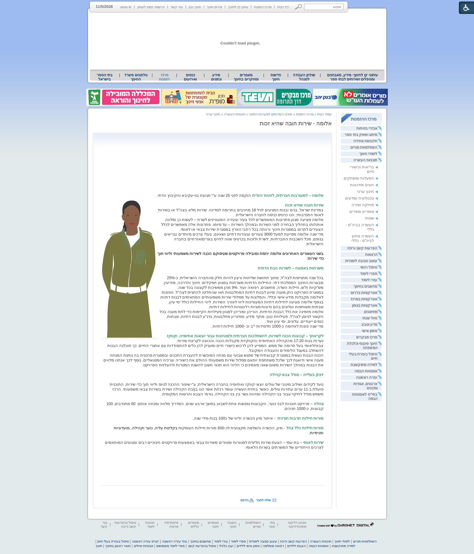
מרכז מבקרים (366, 337)
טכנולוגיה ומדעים (359, 198)
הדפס (244, 500)
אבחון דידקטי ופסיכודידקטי (297, 524)
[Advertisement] (214, 149)
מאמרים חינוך (213, 524)
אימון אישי (369, 331)
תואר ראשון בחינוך (118, 546)
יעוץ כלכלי (226, 546)
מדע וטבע (369, 324)
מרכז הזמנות (262, 7)
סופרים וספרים (361, 211)
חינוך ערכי (365, 191)
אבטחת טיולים (143, 546)
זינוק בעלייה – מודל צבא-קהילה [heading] (297, 374)
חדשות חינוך (276, 77)
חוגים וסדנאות (362, 185)
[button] (298, 7)
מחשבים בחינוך (365, 286)
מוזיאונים (371, 312)
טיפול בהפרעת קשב (202, 546)
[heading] (240, 195)
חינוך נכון (195, 7)
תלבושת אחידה (365, 141)
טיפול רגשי (368, 267)
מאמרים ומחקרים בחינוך (246, 77)
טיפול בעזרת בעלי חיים (112, 541)
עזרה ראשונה (366, 377)
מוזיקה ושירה (363, 205)
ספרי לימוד (368, 274)
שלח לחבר (263, 500)
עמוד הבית (324, 114)
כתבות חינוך (232, 524)
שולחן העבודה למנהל (304, 77)
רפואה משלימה (273, 546)
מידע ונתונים (216, 77)
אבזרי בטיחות (366, 128)
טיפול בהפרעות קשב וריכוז (125, 524)
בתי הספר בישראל (104, 77)
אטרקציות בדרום (364, 293)
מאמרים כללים (193, 524)
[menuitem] (352, 77)
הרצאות (371, 254)
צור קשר (176, 7)
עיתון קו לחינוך (238, 7)
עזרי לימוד (369, 280)
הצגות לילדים (296, 546)
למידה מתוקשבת (364, 365)
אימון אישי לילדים (248, 546)
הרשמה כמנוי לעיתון (151, 7)
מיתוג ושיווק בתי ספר (361, 135)
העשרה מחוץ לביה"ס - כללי (363, 238)
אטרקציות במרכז (364, 299)
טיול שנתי (369, 318)
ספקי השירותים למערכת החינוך (270, 114)
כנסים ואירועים (190, 77)
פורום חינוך (214, 7)
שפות (369, 218)
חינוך (99, 546)
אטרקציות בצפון (364, 305)
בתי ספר (272, 524)
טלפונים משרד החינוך (135, 77)
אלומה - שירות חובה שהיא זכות (296, 123)
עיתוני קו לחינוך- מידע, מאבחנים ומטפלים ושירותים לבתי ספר (352, 77)
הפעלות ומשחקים (359, 178)
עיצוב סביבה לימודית (361, 261)
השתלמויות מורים (363, 147)
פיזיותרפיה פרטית (171, 524)
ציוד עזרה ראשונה (174, 541)
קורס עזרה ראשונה (145, 541)
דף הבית (283, 7)
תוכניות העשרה (365, 160)
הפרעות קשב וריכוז (362, 248)
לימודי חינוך (368, 154)
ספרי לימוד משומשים (170, 546)
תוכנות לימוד (149, 524)
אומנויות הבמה (366, 371)
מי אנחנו (125, 7)
